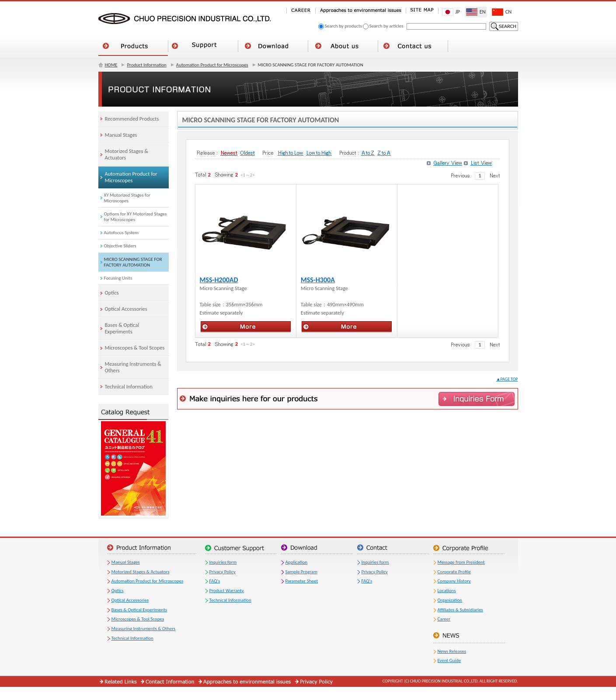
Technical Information (132, 638)
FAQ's (214, 581)
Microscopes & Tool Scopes (137, 619)
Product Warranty (226, 590)
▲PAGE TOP (507, 379)
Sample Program (301, 572)
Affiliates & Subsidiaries (460, 610)
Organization (450, 600)
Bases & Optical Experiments (139, 610)
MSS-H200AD (219, 280)
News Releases (452, 651)
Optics (117, 590)
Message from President (461, 562)
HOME (111, 65)
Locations (447, 590)
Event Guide (449, 660)
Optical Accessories (130, 600)
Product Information (146, 65)
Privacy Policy (222, 572)
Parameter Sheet (301, 581)
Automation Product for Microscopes (212, 65)
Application (296, 562)
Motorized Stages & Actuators (140, 572)
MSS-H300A (318, 280)
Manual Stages (125, 562)
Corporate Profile (454, 572)
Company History (454, 581)
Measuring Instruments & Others (143, 628)
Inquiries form (223, 562)
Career (444, 619)
